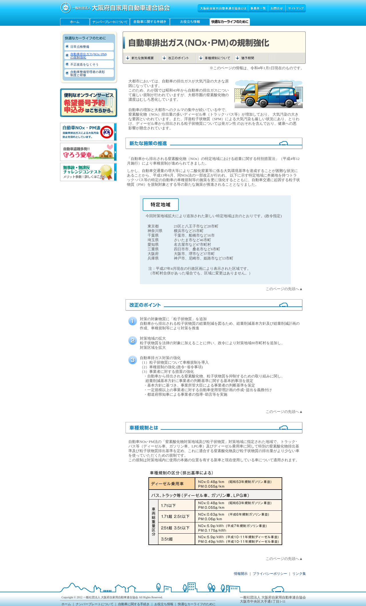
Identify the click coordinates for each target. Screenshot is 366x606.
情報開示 (241, 574)
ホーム (66, 604)
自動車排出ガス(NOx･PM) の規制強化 (88, 55)
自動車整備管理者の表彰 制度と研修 (87, 73)
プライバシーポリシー (270, 574)
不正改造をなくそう (84, 64)
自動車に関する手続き (134, 604)
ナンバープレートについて (95, 604)
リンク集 (299, 574)
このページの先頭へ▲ (284, 289)
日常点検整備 (79, 46)
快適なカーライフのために (197, 604)
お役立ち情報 (163, 604)
